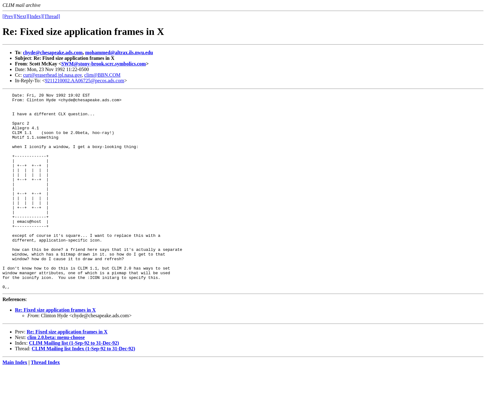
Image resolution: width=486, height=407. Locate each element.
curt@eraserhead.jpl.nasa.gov (52, 75)
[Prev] (8, 16)
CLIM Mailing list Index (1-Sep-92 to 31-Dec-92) (83, 387)
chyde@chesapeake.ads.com (53, 52)
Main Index (14, 401)
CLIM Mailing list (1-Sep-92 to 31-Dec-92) (74, 382)
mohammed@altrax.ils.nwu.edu (119, 52)
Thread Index (45, 401)
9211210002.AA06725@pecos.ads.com (84, 80)
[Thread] (51, 16)
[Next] (21, 16)
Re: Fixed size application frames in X (55, 349)
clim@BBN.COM (102, 75)
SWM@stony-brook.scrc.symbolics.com (103, 63)
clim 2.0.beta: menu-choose (56, 376)
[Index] (35, 16)
